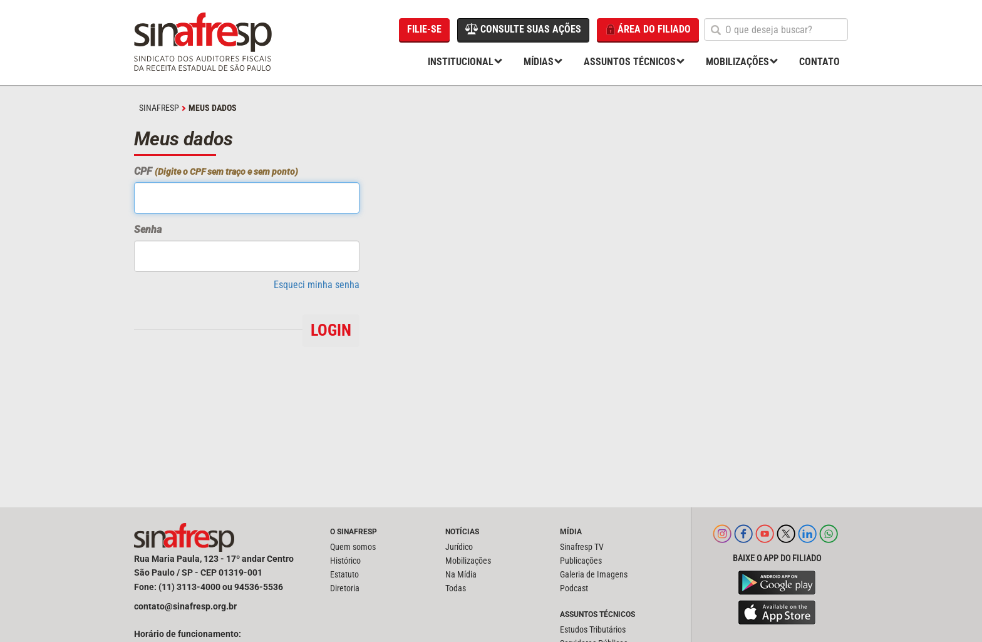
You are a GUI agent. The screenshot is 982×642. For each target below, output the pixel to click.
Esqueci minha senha (316, 285)
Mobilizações (737, 62)
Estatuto (344, 574)
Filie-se (424, 29)
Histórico (345, 561)
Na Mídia (461, 574)
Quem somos (353, 547)
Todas (455, 588)
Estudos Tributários (593, 629)
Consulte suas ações (523, 29)
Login (331, 330)
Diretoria (344, 588)
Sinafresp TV (582, 547)
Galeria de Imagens (594, 574)
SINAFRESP (159, 108)
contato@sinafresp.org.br (185, 606)
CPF (216, 171)
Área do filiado (648, 29)
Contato (819, 62)
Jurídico (459, 547)
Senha (148, 230)
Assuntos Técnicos (630, 62)
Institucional (461, 62)
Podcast (574, 588)
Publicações (581, 561)
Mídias (539, 62)
